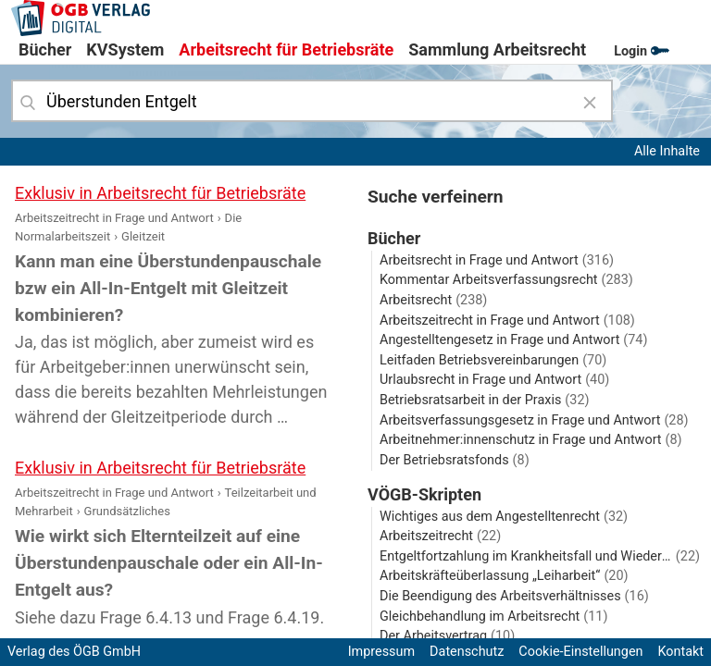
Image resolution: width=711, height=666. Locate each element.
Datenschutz (467, 652)
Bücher (45, 49)
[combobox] (312, 101)
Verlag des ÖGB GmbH (74, 652)
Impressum (381, 652)
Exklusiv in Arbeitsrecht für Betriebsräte (160, 193)
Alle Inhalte (667, 151)
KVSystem (125, 49)
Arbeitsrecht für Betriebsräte (286, 49)
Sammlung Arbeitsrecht (497, 49)
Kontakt (680, 652)
